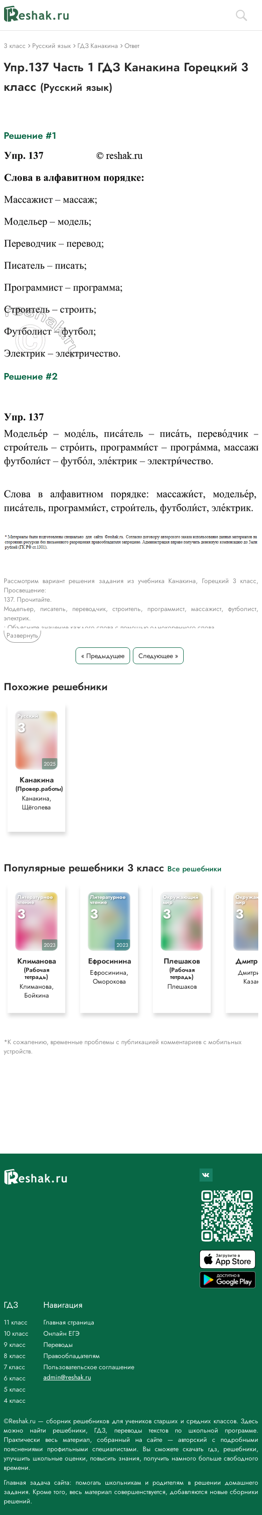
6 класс (15, 1378)
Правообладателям (71, 1355)
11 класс (16, 1322)
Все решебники (194, 868)
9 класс (15, 1344)
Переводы (58, 1344)
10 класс (16, 1333)
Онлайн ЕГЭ (61, 1333)
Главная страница (68, 1322)
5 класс (15, 1389)
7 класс (14, 1367)
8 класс (15, 1355)
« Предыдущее (102, 655)
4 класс (15, 1400)
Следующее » (158, 655)
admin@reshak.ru (67, 1377)
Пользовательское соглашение (88, 1367)
